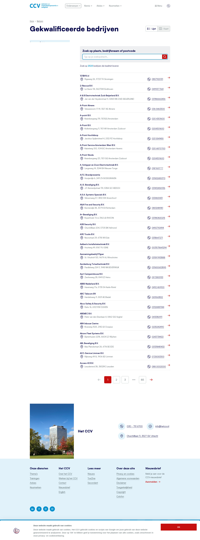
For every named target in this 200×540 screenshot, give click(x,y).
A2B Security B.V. (88, 224)
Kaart (163, 28)
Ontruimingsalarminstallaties (42, 120)
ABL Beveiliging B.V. (89, 343)
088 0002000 (159, 366)
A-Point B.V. (85, 125)
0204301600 (158, 128)
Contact (62, 482)
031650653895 (159, 267)
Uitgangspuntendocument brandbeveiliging (41, 133)
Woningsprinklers (37, 140)
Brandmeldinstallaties (39, 53)
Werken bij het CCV (68, 478)
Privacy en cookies (125, 473)
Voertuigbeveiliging (38, 146)
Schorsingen (36, 156)
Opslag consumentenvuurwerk (43, 115)
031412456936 (158, 188)
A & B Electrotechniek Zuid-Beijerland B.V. (99, 95)
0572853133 (157, 277)
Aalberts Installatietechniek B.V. (95, 244)
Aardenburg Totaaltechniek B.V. (95, 264)
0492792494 (158, 228)
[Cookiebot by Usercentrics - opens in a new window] (16, 535)
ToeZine (91, 478)
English (62, 492)
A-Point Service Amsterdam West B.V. (97, 145)
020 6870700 (158, 148)
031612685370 (158, 178)
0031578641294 (159, 247)
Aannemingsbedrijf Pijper (92, 254)
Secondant (93, 482)
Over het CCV (65, 473)
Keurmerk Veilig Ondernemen (42, 87)
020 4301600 (158, 118)
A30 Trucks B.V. (87, 234)
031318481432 (158, 346)
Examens (34, 76)
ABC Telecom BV (88, 294)
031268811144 (158, 307)
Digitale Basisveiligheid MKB (42, 65)
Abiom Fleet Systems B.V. (92, 333)
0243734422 (158, 337)
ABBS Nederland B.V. (89, 284)
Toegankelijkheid (124, 487)
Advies (33, 482)
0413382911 (157, 317)
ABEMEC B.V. (86, 313)
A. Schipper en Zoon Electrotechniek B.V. (99, 165)
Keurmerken (35, 487)
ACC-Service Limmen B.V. (92, 353)
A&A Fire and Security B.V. (92, 204)
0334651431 (157, 198)
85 (142, 379)
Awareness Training (38, 48)
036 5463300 (158, 109)
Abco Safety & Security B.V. (93, 303)
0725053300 (158, 356)
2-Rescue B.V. (86, 86)
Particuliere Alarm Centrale (41, 109)
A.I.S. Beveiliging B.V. (89, 185)
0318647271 (157, 238)
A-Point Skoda (87, 155)
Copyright (121, 492)
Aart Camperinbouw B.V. (91, 274)
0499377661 (158, 89)
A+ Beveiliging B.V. (88, 214)
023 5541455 (158, 138)
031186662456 (158, 99)
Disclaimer (121, 482)
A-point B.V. (85, 115)
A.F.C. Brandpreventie (90, 175)
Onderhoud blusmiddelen (41, 98)
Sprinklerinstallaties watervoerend (44, 126)
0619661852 (157, 297)
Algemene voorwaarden (127, 478)
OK (178, 518)
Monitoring (34, 93)
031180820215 (158, 218)
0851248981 (157, 208)
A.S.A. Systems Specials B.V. (93, 194)
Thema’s (34, 473)
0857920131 (157, 79)
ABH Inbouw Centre (89, 323)
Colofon (120, 496)
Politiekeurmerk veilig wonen (42, 81)
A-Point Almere (87, 105)
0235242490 (158, 327)
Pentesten (34, 104)
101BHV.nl (84, 76)
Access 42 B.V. (87, 363)
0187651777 (157, 168)
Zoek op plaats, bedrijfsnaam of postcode (109, 50)
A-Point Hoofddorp (89, 135)
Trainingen (34, 478)
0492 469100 (158, 287)
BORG (32, 59)
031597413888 (158, 257)
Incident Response (38, 70)
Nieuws (91, 473)
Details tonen (138, 535)
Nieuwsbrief (64, 487)
